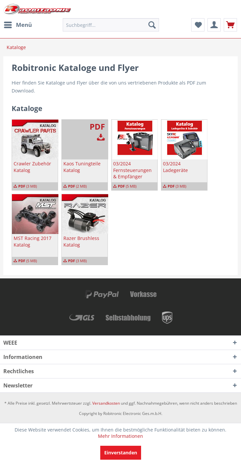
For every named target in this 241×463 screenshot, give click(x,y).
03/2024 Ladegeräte (175, 166)
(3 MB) (25, 186)
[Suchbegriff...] (111, 24)
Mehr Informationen (120, 436)
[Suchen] (152, 24)
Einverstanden (120, 452)
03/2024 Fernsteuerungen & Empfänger (132, 170)
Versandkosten (106, 403)
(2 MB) (75, 186)
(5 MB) (124, 186)
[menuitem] (17, 24)
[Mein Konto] (214, 24)
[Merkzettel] (197, 24)
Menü (18, 24)
